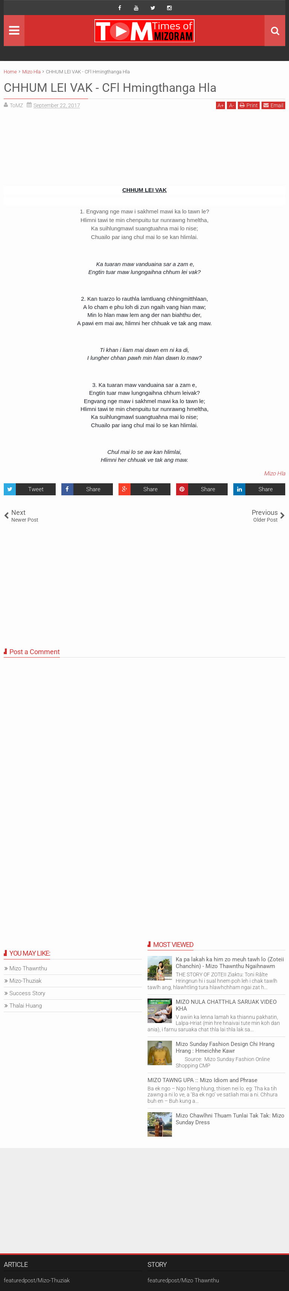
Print (249, 105)
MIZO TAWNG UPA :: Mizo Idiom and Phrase (202, 1080)
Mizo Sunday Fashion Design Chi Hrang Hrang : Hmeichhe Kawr (225, 1047)
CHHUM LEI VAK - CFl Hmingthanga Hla (110, 88)
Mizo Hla (274, 473)
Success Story (27, 993)
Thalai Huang (25, 1005)
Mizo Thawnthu (28, 968)
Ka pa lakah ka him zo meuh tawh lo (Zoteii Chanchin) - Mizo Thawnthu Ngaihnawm (230, 963)
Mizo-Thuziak (25, 980)
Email (273, 105)
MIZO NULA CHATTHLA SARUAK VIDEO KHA (226, 1005)
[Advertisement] (144, 150)
